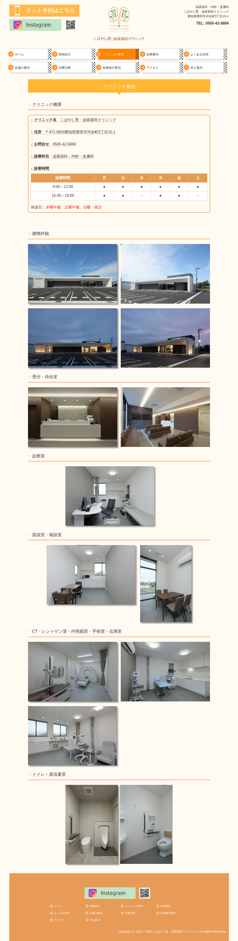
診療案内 (152, 54)
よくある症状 (199, 54)
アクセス (152, 67)
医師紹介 (65, 54)
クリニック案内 (113, 54)
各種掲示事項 (112, 67)
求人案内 (196, 67)
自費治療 (65, 67)
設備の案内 (22, 67)
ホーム (19, 54)
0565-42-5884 (64, 144)
